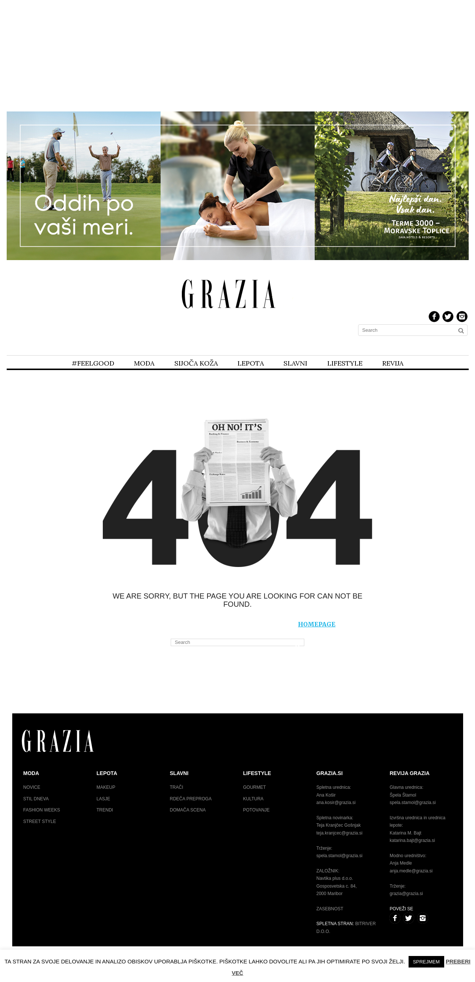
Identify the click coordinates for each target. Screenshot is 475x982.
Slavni (295, 363)
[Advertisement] (237, 55)
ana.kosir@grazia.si (336, 802)
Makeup (105, 787)
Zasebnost (330, 908)
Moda (144, 363)
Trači (176, 787)
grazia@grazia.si (406, 893)
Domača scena (188, 810)
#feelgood (93, 363)
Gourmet (254, 787)
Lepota (251, 363)
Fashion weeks (41, 810)
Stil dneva (36, 798)
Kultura (253, 798)
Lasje (103, 798)
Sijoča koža (196, 363)
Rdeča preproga (191, 798)
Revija (392, 363)
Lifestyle (345, 363)
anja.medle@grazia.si (411, 871)
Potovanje (256, 810)
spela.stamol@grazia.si (340, 855)
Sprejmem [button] (426, 962)
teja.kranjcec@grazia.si (340, 833)
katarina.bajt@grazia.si (412, 840)
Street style (39, 821)
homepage (316, 624)
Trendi (104, 810)
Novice (31, 787)
